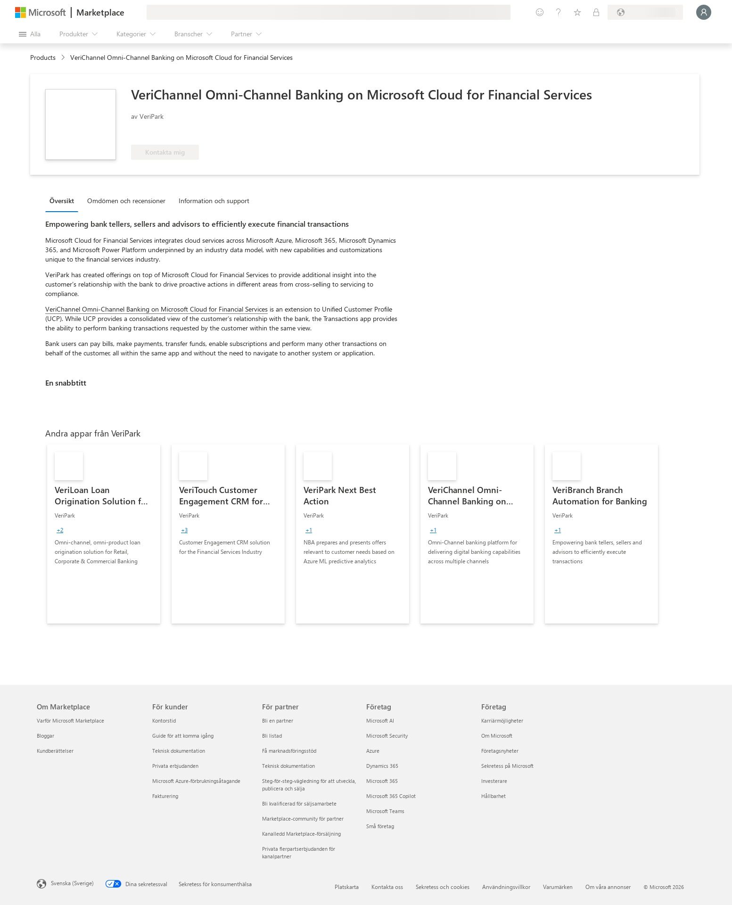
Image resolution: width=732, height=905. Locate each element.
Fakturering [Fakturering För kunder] (165, 795)
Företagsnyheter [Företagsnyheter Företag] (499, 750)
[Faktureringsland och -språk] (645, 12)
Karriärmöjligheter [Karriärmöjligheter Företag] (502, 720)
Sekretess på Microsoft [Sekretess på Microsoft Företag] (507, 765)
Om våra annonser (608, 886)
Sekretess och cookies (442, 886)
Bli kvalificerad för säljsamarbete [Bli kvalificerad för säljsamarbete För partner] (299, 803)
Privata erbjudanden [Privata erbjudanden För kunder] (175, 765)
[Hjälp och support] (558, 12)
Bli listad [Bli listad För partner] (272, 735)
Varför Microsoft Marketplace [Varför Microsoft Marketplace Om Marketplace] (70, 720)
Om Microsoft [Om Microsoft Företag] (496, 735)
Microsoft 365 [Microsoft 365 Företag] (382, 780)
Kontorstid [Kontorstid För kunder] (164, 720)
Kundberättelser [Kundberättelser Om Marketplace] (55, 750)
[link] (103, 534)
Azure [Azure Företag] (372, 750)
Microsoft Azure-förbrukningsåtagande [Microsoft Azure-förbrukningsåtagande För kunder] (196, 780)
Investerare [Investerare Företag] (494, 780)
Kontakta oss (387, 886)
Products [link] (43, 57)
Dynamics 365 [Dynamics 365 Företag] (382, 765)
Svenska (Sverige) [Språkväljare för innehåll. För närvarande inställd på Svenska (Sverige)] (72, 883)
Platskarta (347, 886)
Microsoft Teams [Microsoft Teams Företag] (385, 810)
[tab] (64, 200)
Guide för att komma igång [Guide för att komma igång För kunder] (183, 735)
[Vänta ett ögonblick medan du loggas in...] (704, 12)
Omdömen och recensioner (126, 200)
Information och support (214, 200)
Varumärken (558, 886)
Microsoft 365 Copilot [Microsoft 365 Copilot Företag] (391, 795)
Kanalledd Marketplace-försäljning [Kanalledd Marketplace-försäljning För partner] (301, 833)
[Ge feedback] (539, 12)
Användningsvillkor (506, 886)
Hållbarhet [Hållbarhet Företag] (493, 795)
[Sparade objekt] (577, 12)
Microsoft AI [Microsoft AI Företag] (380, 720)
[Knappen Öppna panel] (29, 34)
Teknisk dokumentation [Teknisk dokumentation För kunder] (178, 750)
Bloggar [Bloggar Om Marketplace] (45, 735)
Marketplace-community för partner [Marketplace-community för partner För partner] (303, 818)
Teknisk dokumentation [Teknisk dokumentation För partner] (288, 765)
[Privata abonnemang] (596, 12)
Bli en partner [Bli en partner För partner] (277, 720)
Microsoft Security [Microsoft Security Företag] (387, 735)
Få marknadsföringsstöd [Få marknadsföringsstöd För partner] (289, 750)
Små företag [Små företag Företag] (380, 826)
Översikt (61, 200)
